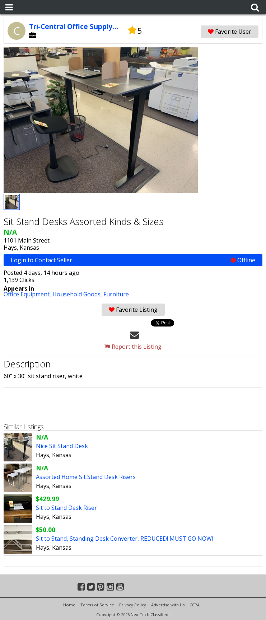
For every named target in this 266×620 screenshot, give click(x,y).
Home (69, 604)
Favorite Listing (133, 310)
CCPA (195, 604)
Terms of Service (97, 604)
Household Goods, (77, 294)
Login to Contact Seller (133, 260)
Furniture (116, 294)
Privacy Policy (132, 604)
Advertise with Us (168, 604)
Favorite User (229, 32)
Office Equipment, (28, 294)
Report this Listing (133, 347)
